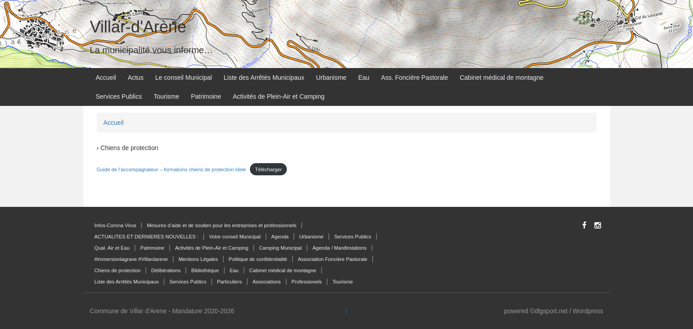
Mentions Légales (198, 259)
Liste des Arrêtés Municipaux (264, 77)
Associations (267, 281)
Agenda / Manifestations (340, 248)
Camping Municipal (280, 248)
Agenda (280, 236)
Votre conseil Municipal (234, 236)
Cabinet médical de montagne (502, 77)
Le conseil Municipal (183, 77)
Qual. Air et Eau (112, 248)
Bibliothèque (205, 270)
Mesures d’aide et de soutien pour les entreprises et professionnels (221, 225)
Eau (363, 77)
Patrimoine (206, 96)
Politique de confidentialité (258, 259)
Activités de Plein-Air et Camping (279, 96)
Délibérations (166, 270)
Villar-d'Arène (138, 27)
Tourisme (166, 96)
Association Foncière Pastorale (332, 259)
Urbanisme (331, 77)
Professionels (306, 281)
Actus (136, 77)
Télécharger (268, 169)
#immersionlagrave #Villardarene (131, 259)
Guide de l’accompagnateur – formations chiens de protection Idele (171, 169)
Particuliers (229, 281)
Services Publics (119, 96)
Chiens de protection (118, 270)
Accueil (106, 77)
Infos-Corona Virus (115, 225)
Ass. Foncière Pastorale (414, 77)
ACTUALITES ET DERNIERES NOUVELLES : (147, 236)
